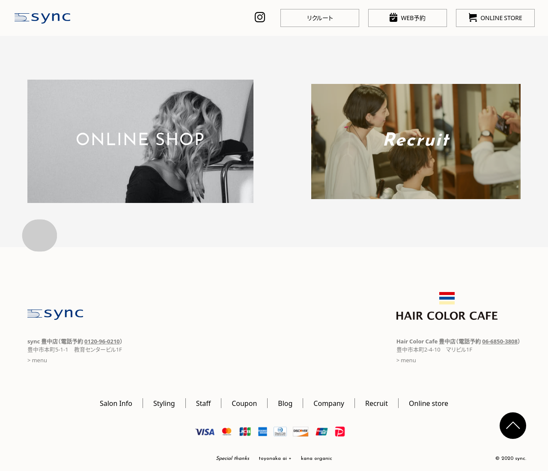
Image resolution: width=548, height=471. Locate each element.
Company (328, 403)
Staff (203, 403)
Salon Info (116, 403)
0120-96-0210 (102, 341)
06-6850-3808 (500, 341)
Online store (428, 403)
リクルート (320, 17)
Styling (164, 403)
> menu (37, 360)
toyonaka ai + (275, 458)
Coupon (244, 403)
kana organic (316, 458)
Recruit (376, 403)
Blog (285, 403)
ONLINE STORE (495, 17)
